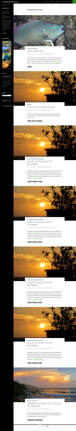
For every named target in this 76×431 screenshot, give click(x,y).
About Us (69, 1)
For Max (52, 1)
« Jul (3, 87)
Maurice (41, 53)
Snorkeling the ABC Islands (10, 2)
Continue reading (56, 63)
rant (40, 181)
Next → (48, 426)
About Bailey (30, 219)
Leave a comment (49, 53)
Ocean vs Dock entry (41, 107)
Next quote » (4, 33)
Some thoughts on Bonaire (39, 163)
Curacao (29, 48)
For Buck (58, 1)
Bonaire (29, 104)
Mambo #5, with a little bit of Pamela (44, 405)
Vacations (34, 48)
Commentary (35, 158)
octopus (40, 120)
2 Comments (48, 167)
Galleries (64, 1)
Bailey (46, 1)
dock (29, 120)
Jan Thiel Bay (35, 51)
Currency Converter (9, 105)
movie (29, 66)
